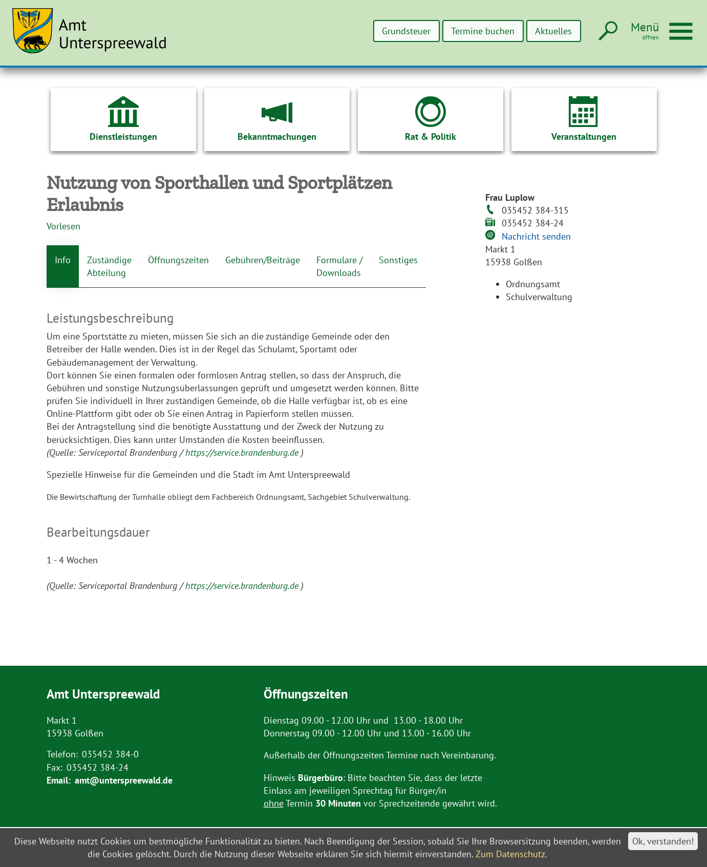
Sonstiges (398, 260)
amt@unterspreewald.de (124, 780)
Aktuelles (553, 31)
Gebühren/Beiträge (262, 260)
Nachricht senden (536, 236)
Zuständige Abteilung (109, 266)
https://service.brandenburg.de (243, 452)
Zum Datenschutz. (511, 854)
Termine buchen (483, 31)
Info (63, 260)
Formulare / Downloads (339, 266)
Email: (59, 780)
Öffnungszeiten (178, 260)
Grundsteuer (406, 31)
